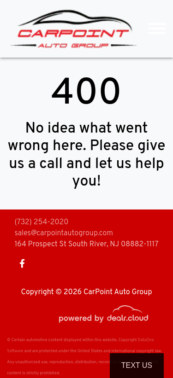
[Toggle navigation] (157, 29)
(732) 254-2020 (41, 222)
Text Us (136, 365)
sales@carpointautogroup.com (63, 233)
